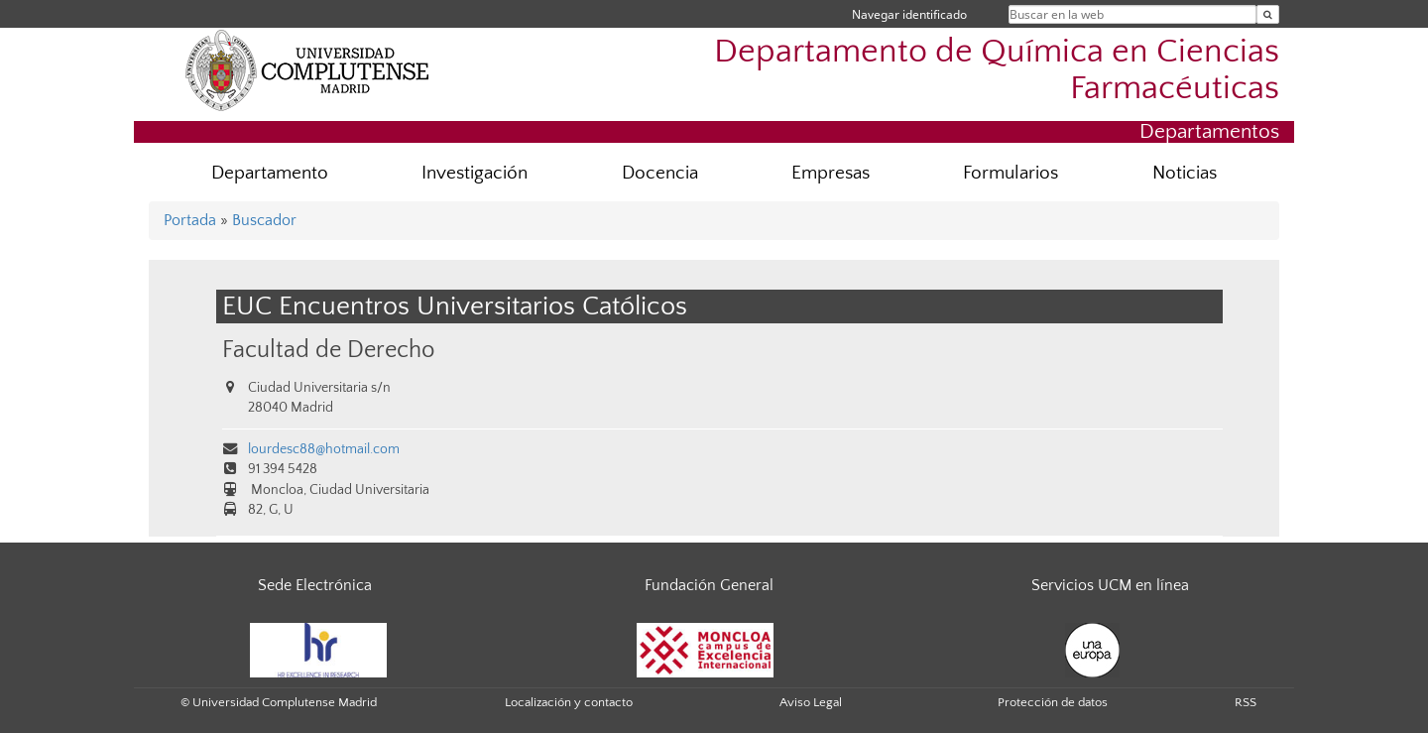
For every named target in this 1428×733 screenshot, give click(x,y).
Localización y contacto (569, 702)
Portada (190, 220)
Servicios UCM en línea (1110, 585)
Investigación (474, 173)
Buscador (264, 220)
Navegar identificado (909, 14)
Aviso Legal (810, 702)
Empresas (830, 173)
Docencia (660, 173)
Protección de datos (1053, 702)
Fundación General (709, 585)
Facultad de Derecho (328, 349)
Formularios (1010, 173)
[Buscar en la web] (1267, 14)
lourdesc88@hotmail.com (324, 449)
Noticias (1184, 173)
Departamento (269, 173)
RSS (1245, 702)
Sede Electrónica (315, 585)
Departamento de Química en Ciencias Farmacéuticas (996, 70)
